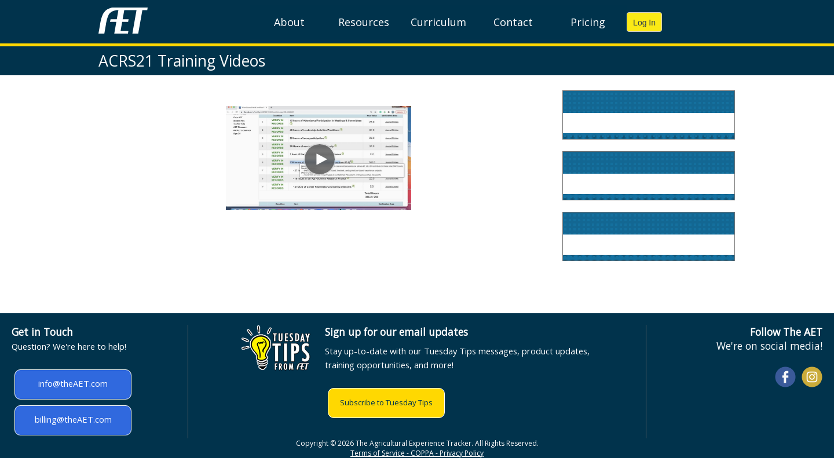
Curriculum (438, 22)
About (289, 22)
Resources (363, 22)
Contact (513, 22)
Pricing (587, 22)
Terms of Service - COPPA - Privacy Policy (417, 453)
